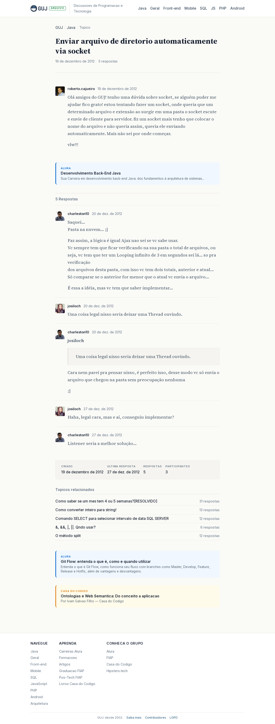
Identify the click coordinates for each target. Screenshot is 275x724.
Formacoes (68, 658)
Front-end (38, 664)
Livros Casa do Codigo (77, 684)
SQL (203, 8)
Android (237, 8)
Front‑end (172, 8)
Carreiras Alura (70, 651)
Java (142, 8)
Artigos (64, 664)
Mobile (190, 8)
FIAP (110, 658)
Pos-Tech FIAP (70, 677)
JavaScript (39, 684)
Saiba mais (133, 717)
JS (213, 8)
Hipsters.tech (117, 671)
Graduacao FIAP (71, 671)
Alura (110, 651)
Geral (155, 8)
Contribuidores (155, 717)
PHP (222, 8)
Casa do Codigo (119, 664)
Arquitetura (39, 703)
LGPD (174, 717)
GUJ (59, 27)
